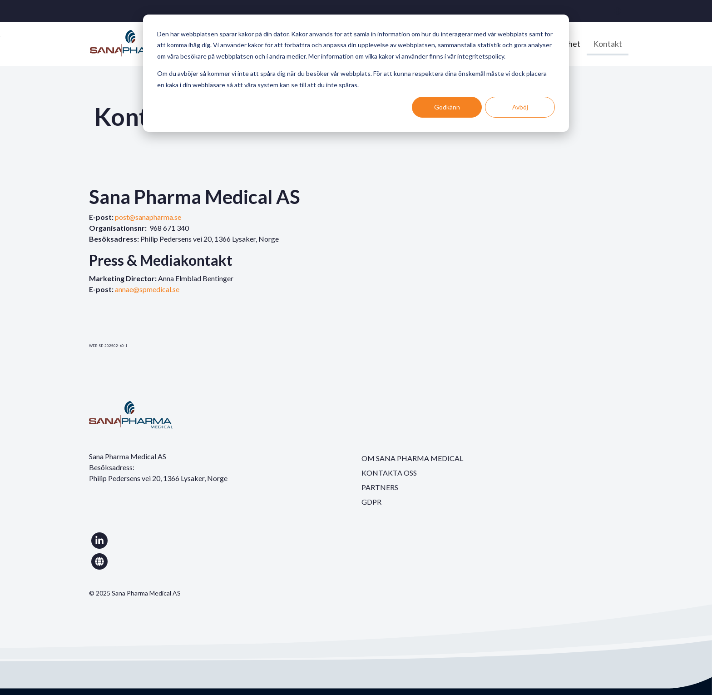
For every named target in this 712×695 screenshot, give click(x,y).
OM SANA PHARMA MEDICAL (412, 458)
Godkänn (447, 107)
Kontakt (607, 44)
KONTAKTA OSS (389, 472)
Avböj (520, 107)
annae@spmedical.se (147, 289)
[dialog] (356, 73)
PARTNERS (379, 487)
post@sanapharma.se (148, 217)
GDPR (371, 501)
